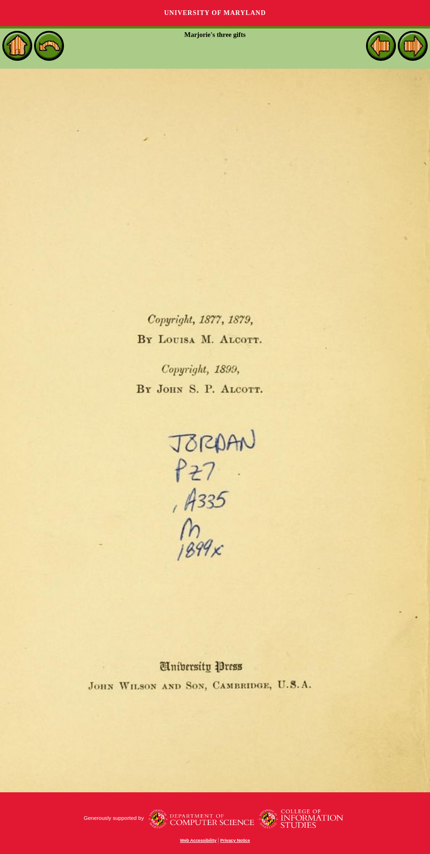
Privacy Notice (235, 840)
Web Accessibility (198, 840)
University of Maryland (215, 12)
